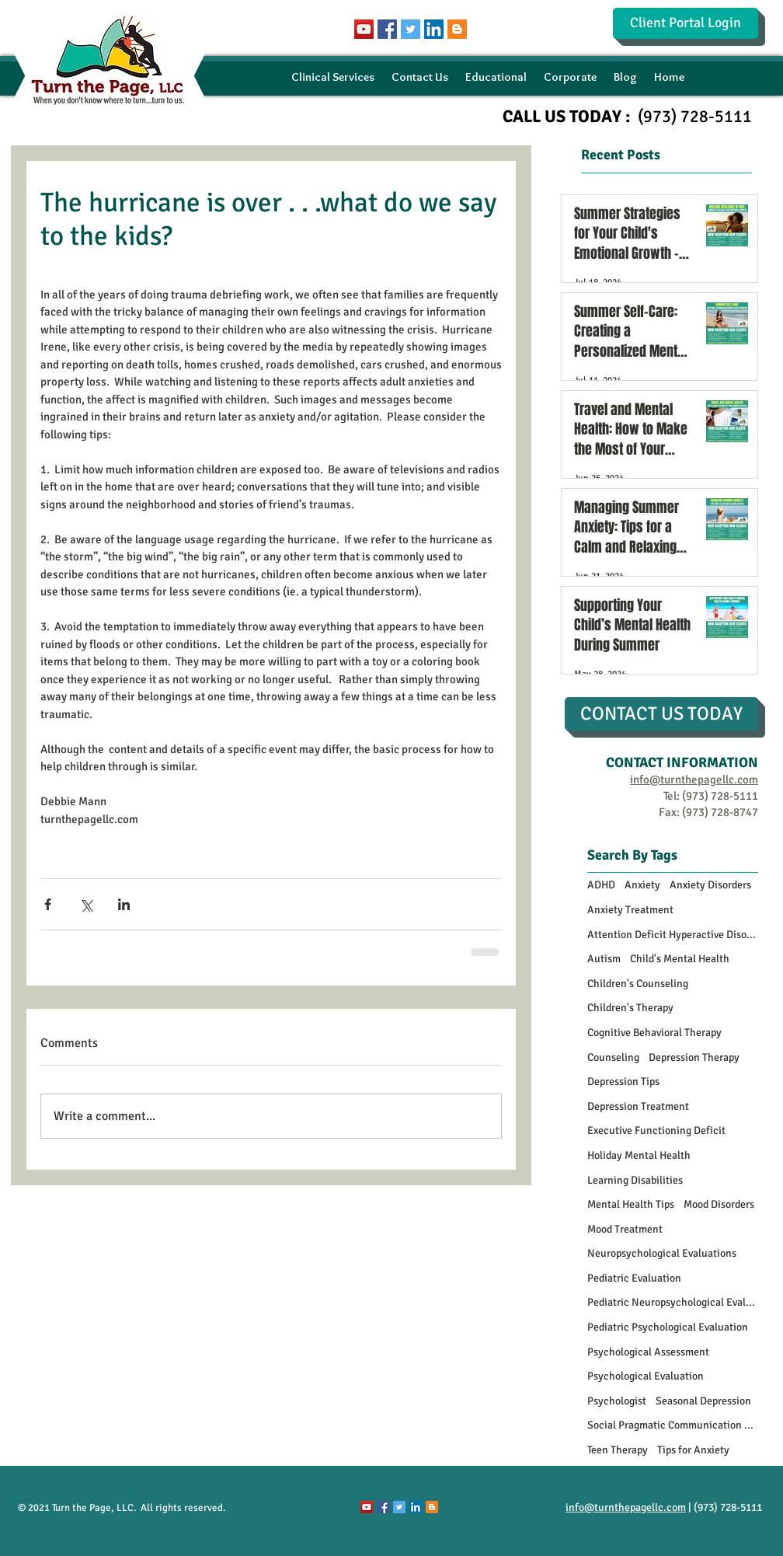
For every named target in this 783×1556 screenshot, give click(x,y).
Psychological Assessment (648, 1352)
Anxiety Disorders (710, 884)
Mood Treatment (625, 1229)
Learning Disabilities (635, 1180)
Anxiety (642, 884)
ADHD (601, 884)
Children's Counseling (637, 983)
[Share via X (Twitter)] (85, 904)
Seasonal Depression (703, 1401)
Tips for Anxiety (693, 1450)
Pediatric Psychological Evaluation (667, 1327)
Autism (604, 958)
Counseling (613, 1057)
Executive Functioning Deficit (656, 1130)
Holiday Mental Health (639, 1155)
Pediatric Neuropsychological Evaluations (672, 1302)
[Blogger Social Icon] (457, 29)
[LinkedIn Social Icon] (434, 29)
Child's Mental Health (679, 958)
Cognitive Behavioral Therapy (654, 1032)
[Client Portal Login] (685, 23)
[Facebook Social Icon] (387, 29)
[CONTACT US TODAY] (661, 714)
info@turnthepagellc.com (626, 1507)
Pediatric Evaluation (634, 1278)
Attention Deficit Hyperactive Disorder (672, 934)
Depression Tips (623, 1081)
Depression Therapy (694, 1057)
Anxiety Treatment (630, 909)
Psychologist (616, 1401)
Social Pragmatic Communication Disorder (672, 1425)
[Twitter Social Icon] (410, 29)
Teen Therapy (617, 1450)
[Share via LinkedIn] (124, 904)
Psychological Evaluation (645, 1376)
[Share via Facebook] (47, 904)
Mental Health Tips (630, 1204)
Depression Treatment (638, 1106)
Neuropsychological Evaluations (661, 1253)
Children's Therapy (630, 1007)
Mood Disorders (719, 1204)
